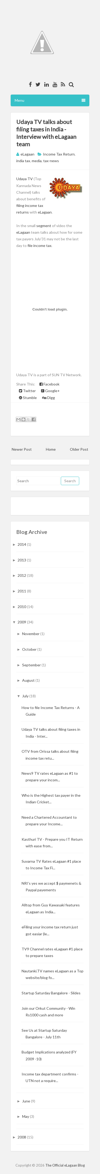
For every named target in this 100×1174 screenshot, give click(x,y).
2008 (22, 1137)
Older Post (79, 449)
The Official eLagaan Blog (65, 1165)
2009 (22, 622)
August (28, 680)
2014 (22, 544)
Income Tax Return (59, 154)
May (26, 1116)
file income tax (39, 245)
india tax (23, 160)
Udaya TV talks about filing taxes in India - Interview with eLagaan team (46, 133)
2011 (22, 591)
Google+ (50, 390)
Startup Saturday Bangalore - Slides (51, 993)
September (32, 665)
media (37, 160)
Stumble (28, 397)
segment (43, 225)
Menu (50, 100)
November (31, 633)
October (29, 649)
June (26, 1101)
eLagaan (45, 212)
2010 (22, 606)
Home (51, 449)
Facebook (49, 384)
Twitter (27, 390)
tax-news (51, 160)
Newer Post (22, 449)
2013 (22, 560)
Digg (48, 397)
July (25, 696)
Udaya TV (24, 178)
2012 (22, 575)
